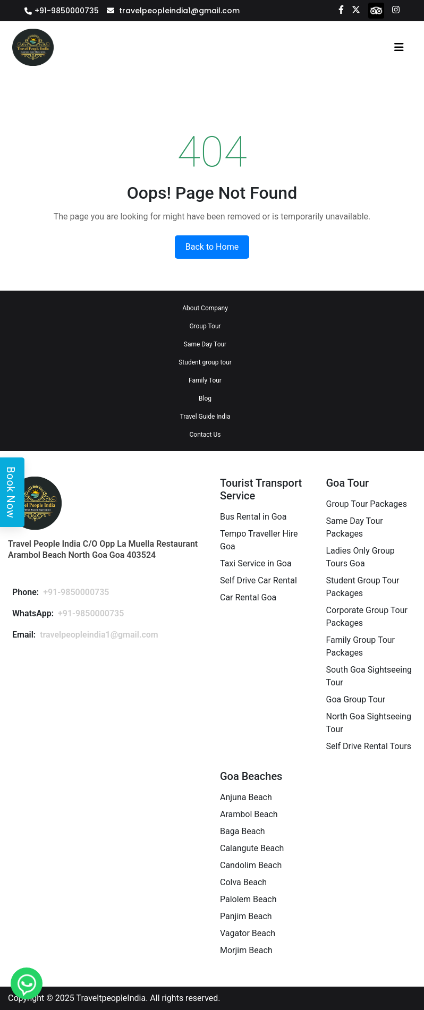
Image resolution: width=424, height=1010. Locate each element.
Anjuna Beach (246, 797)
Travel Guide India (205, 416)
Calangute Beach (252, 848)
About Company (205, 308)
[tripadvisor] (376, 10)
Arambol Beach (249, 814)
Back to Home (212, 247)
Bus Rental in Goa (253, 517)
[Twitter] (356, 9)
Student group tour (205, 362)
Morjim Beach (246, 950)
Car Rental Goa (248, 597)
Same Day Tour (205, 344)
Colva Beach (243, 882)
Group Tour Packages (366, 504)
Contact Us (205, 434)
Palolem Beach (248, 899)
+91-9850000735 (67, 10)
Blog (205, 398)
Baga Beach (242, 831)
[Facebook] (341, 9)
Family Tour (205, 380)
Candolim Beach (251, 865)
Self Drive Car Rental (258, 580)
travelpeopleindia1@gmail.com (179, 10)
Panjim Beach (246, 916)
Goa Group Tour (356, 699)
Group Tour (205, 326)
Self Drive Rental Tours (368, 746)
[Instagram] (396, 9)
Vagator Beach (247, 933)
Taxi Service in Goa (256, 563)
